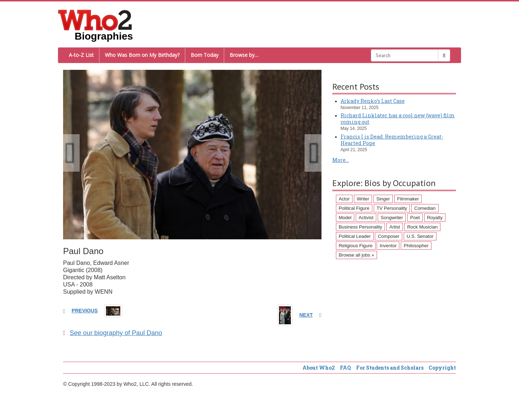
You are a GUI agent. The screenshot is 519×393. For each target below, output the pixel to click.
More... (340, 160)
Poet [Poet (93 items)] (415, 217)
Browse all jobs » (356, 255)
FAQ (345, 367)
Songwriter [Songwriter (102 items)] (392, 217)
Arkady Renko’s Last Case (373, 101)
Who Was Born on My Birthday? (142, 54)
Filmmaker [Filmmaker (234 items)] (408, 199)
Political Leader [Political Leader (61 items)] (355, 236)
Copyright (442, 367)
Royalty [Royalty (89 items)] (435, 217)
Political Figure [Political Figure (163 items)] (354, 208)
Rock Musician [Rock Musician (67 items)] (422, 227)
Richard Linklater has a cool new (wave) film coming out (398, 118)
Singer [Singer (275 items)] (383, 199)
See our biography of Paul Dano (112, 332)
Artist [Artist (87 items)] (394, 227)
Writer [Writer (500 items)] (363, 199)
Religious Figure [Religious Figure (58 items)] (356, 245)
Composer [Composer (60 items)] (388, 236)
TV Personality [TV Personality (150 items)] (392, 208)
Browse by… (244, 54)
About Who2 (318, 367)
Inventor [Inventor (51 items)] (388, 245)
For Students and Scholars (389, 367)
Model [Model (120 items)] (345, 217)
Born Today (204, 54)
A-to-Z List (81, 54)
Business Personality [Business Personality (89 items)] (360, 227)
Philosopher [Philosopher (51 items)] (416, 245)
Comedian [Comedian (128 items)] (424, 208)
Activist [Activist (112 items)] (366, 217)
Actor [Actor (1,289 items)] (344, 199)
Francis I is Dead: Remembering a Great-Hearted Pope (392, 139)
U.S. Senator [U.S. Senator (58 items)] (420, 236)
